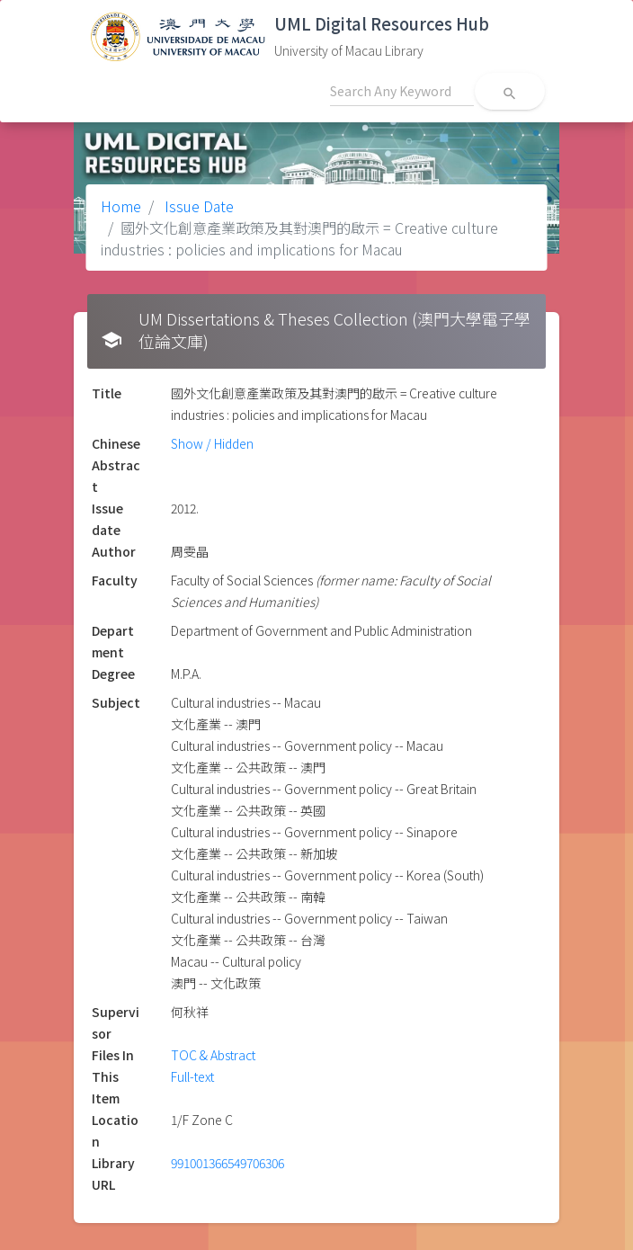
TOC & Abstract (213, 1055)
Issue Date (197, 206)
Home (121, 206)
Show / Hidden (212, 443)
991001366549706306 (227, 1163)
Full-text (192, 1076)
